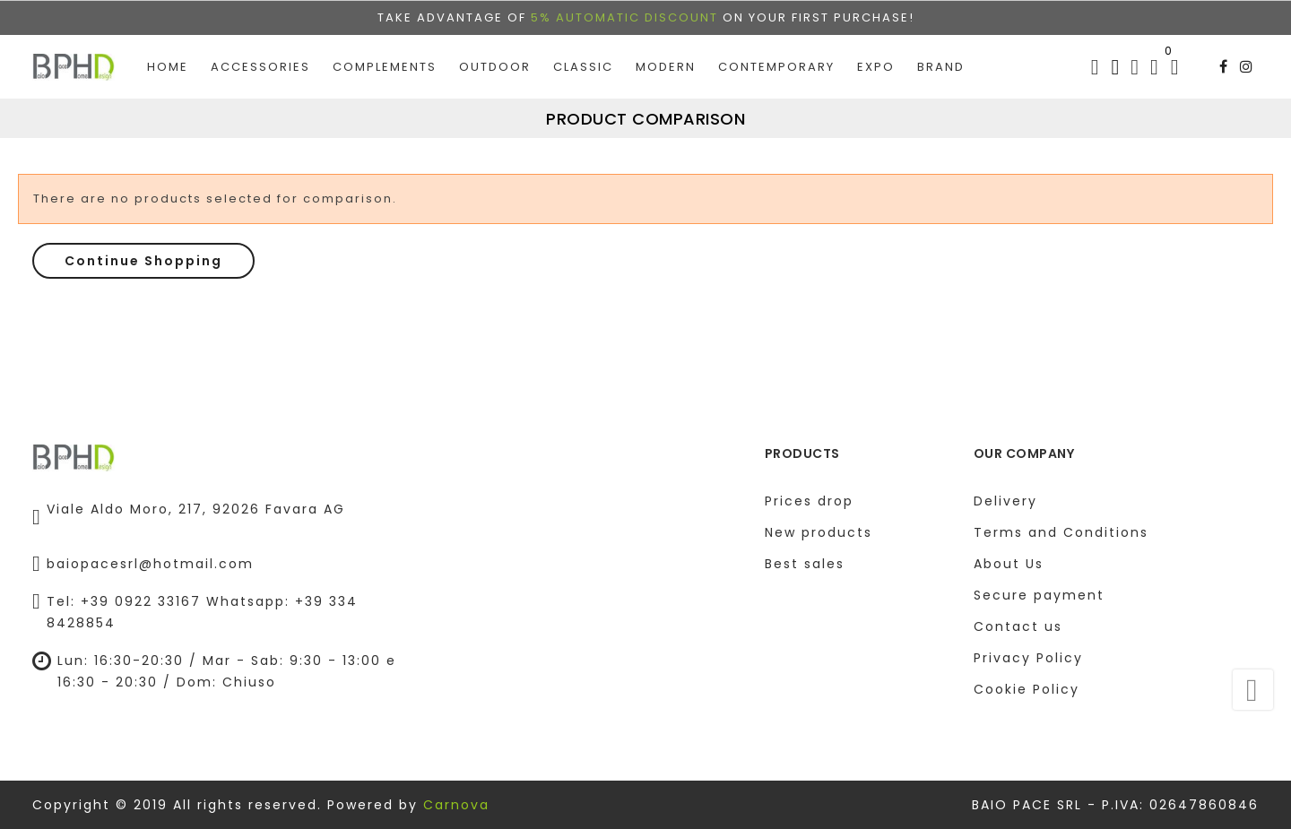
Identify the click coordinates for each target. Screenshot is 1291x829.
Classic (583, 59)
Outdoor (495, 59)
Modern (666, 59)
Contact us (1018, 626)
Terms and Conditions (1061, 532)
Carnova (456, 805)
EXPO (876, 59)
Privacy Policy (1028, 658)
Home (167, 59)
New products (818, 532)
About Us (1009, 564)
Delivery (1005, 501)
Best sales (805, 564)
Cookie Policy (1026, 689)
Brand (941, 59)
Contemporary (776, 59)
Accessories (260, 59)
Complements (385, 59)
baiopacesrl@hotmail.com (150, 564)
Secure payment (1039, 595)
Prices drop (809, 501)
